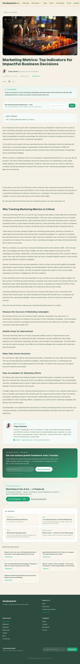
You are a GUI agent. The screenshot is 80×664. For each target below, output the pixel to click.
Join (72, 106)
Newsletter (45, 627)
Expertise (5, 627)
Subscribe (72, 649)
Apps (18, 3)
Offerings (25, 3)
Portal (69, 3)
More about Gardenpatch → (42, 440)
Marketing (35, 76)
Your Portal (45, 612)
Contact (76, 3)
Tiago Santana (13, 71)
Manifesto (5, 624)
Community (60, 3)
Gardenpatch (9, 3)
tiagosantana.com (27, 440)
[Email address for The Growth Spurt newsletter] (59, 106)
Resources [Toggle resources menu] (36, 3)
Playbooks (45, 606)
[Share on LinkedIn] (9, 81)
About (51, 3)
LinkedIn (16, 440)
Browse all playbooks (38, 499)
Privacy (44, 630)
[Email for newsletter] (54, 649)
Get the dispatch (44, 469)
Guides (4, 633)
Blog (45, 3)
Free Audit (5, 621)
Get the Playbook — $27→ (17, 499)
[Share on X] (13, 81)
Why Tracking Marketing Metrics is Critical (19, 120)
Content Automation (49, 609)
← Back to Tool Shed (9, 12)
